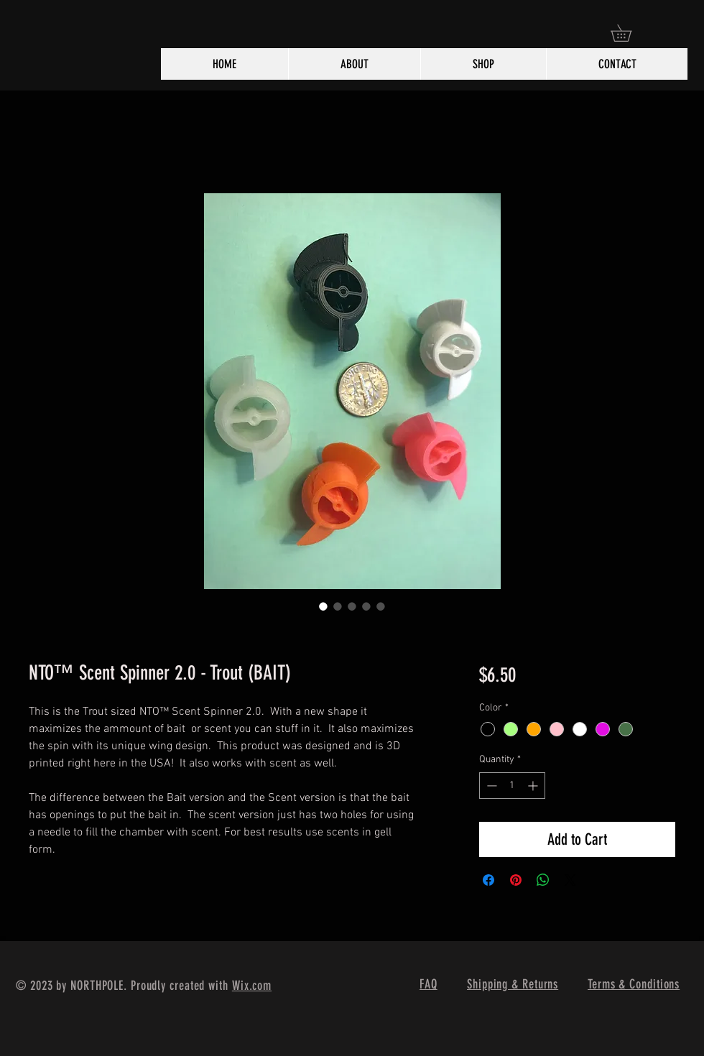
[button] (629, 33)
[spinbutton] (512, 785)
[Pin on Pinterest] (515, 880)
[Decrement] (490, 785)
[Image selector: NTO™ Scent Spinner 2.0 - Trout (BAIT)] (323, 606)
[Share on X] (570, 880)
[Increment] (534, 785)
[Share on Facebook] (488, 880)
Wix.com (252, 986)
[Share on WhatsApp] (543, 880)
